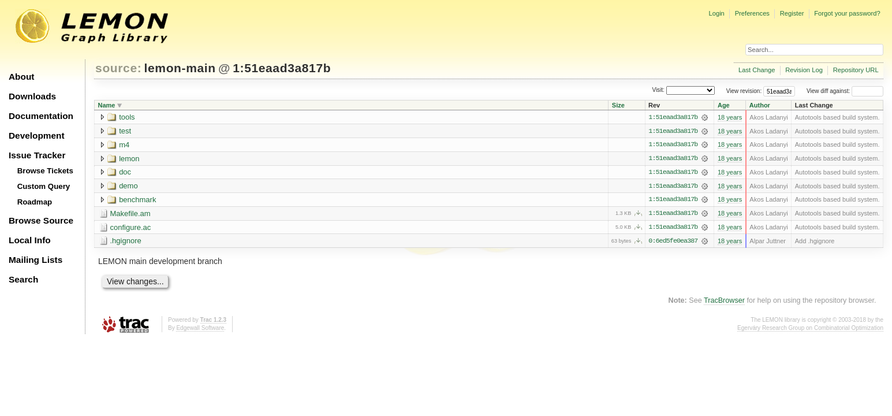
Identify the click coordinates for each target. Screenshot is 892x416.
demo (128, 186)
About (21, 76)
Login (716, 13)
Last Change (756, 69)
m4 (124, 144)
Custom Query (43, 186)
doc (125, 172)
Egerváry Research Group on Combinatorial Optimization (810, 329)
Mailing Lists (35, 260)
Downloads (32, 96)
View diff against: (845, 91)
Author (759, 105)
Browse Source (41, 220)
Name (106, 105)
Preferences (752, 13)
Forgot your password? (847, 13)
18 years (730, 117)
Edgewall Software (200, 329)
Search (23, 279)
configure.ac (130, 228)
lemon (129, 158)
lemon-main (180, 68)
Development (37, 135)
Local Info (30, 240)
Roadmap (35, 202)
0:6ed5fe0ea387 (672, 242)
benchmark (137, 200)
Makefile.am (130, 214)
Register (792, 13)
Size (618, 105)
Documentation (41, 116)
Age (724, 105)
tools (127, 117)
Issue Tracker (37, 155)
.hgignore (125, 241)
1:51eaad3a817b (282, 68)
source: (118, 68)
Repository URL (856, 69)
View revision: (744, 91)
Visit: (658, 90)
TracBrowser (724, 302)
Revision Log (804, 69)
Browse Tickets (45, 170)
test (125, 131)
